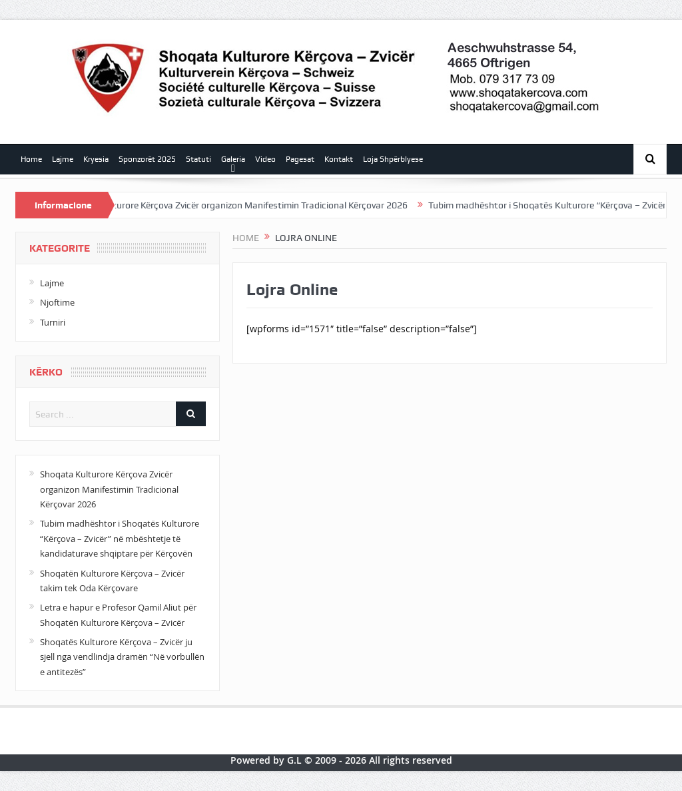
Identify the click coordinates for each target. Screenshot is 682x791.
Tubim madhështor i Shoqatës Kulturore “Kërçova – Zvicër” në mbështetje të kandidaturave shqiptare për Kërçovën (119, 538)
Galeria (233, 159)
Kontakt (338, 159)
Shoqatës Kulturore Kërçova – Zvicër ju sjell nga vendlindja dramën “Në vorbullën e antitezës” (122, 657)
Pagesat (300, 159)
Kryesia (96, 159)
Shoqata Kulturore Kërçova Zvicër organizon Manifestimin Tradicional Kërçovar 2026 (245, 205)
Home (31, 159)
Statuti (198, 159)
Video (265, 159)
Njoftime (57, 302)
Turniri (52, 322)
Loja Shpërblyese (393, 159)
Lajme (62, 159)
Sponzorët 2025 (147, 159)
